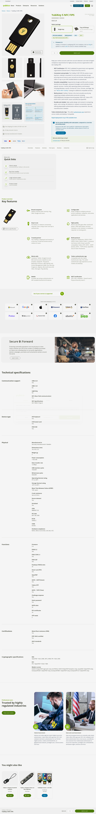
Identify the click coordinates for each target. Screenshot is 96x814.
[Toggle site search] (71, 6)
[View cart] (92, 6)
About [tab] (12, 5)
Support (91, 1)
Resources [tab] (34, 5)
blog (90, 44)
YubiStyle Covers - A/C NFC (45, 787)
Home (3, 11)
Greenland (6, 1)
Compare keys (56, 140)
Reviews (59, 148)
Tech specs (52, 148)
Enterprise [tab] (26, 5)
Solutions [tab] (41, 5)
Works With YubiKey (62, 90)
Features (37, 148)
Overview (30, 148)
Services (44, 148)
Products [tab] (18, 5)
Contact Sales (79, 1)
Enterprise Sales (78, 5)
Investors (72, 1)
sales (66, 46)
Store (87, 5)
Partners (86, 1)
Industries (66, 148)
